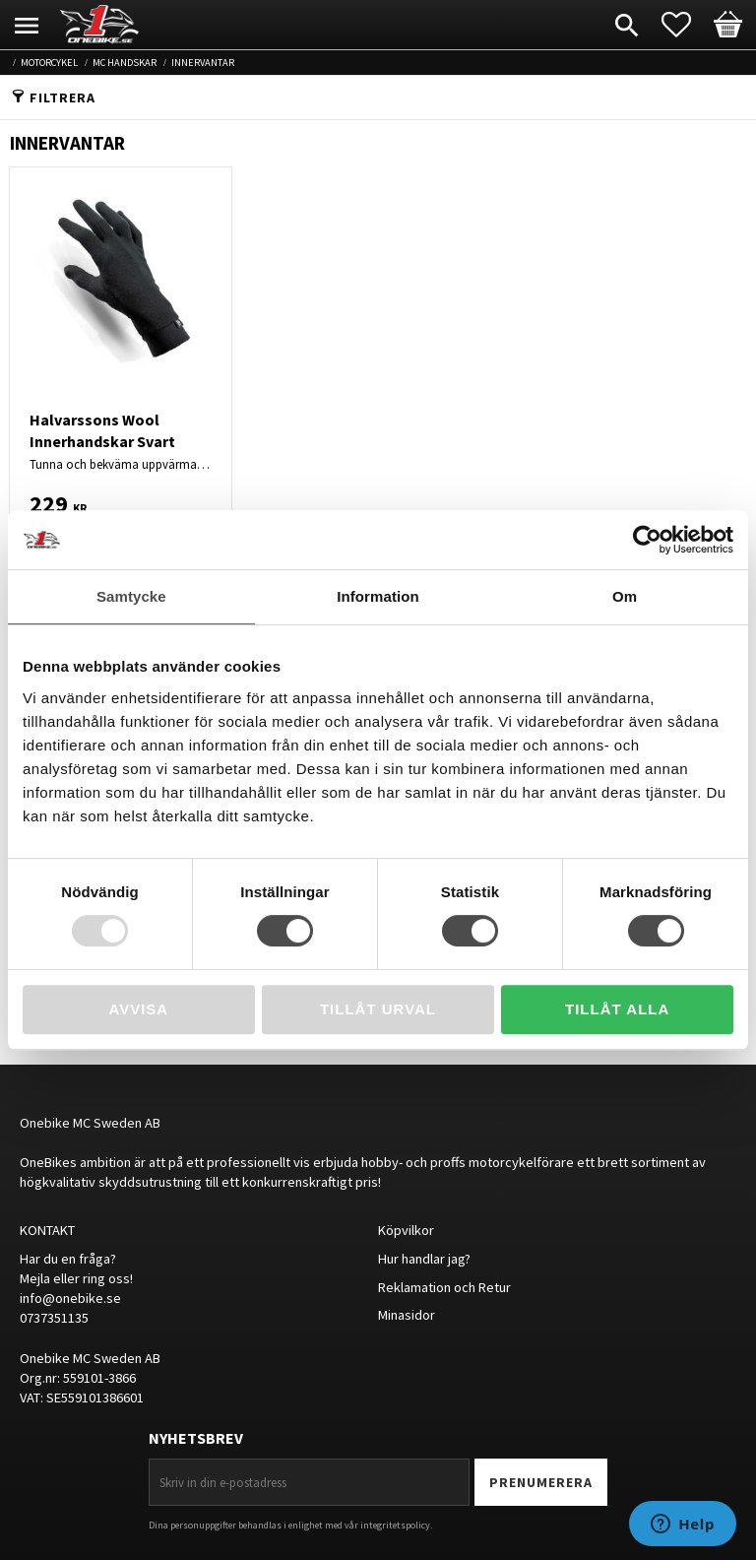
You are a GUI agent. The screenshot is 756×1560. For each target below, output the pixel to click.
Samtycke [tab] (131, 596)
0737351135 (54, 1318)
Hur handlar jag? (424, 1259)
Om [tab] (624, 596)
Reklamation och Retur (444, 1287)
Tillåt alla (617, 1009)
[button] (686, 24)
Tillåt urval (378, 1009)
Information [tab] (378, 596)
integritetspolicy (395, 1525)
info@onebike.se (70, 1298)
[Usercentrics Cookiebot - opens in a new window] (647, 539)
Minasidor (406, 1315)
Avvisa (138, 1009)
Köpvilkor (406, 1230)
